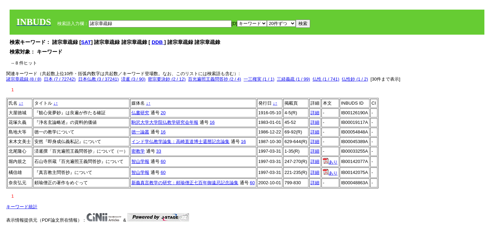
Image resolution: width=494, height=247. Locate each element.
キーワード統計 (21, 206)
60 (163, 161)
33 (158, 151)
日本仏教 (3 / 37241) (98, 79)
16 (212, 122)
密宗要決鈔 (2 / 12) (167, 79)
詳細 (314, 112)
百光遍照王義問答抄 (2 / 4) (214, 79)
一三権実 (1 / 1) (259, 79)
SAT (86, 42)
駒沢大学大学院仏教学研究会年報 (164, 122)
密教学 (138, 151)
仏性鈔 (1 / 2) (355, 79)
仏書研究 (140, 112)
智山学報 (140, 161)
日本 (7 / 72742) (60, 79)
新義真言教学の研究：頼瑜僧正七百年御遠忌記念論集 (184, 182)
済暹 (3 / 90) (133, 79)
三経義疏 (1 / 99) (293, 79)
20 (163, 112)
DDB (158, 42)
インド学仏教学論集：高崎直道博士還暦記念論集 (180, 141)
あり (330, 162)
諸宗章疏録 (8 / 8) (24, 79)
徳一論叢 (140, 131)
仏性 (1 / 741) (326, 79)
